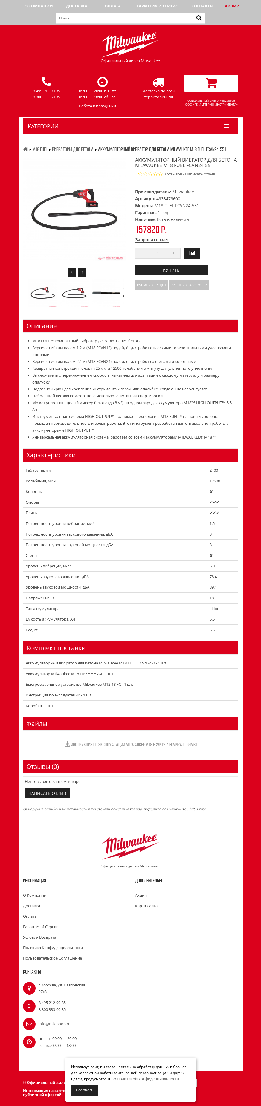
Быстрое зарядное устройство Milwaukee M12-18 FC (73, 684)
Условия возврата (39, 937)
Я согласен (84, 1090)
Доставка (76, 6)
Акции (232, 6)
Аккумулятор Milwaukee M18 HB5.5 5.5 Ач (64, 674)
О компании (39, 6)
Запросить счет (152, 239)
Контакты (202, 6)
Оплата (113, 6)
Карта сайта (146, 905)
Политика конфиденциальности (53, 947)
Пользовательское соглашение (52, 958)
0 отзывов (173, 174)
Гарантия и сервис (157, 6)
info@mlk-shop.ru (55, 1023)
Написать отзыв (200, 174)
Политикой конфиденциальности (148, 1078)
